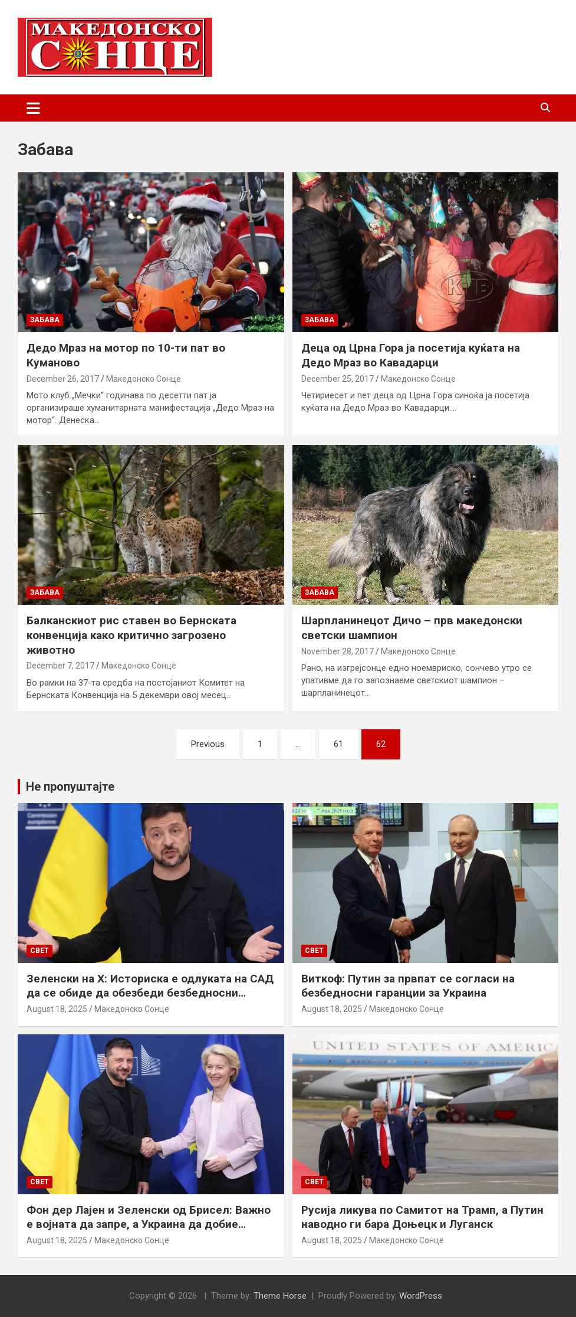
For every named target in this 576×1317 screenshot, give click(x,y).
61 (338, 744)
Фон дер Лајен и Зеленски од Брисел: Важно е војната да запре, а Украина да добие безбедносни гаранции (149, 1224)
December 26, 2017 (63, 379)
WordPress (420, 1295)
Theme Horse (280, 1295)
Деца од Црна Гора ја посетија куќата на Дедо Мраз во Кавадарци (410, 355)
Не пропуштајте (70, 786)
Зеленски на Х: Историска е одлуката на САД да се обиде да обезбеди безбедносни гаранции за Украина (150, 993)
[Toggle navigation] (33, 108)
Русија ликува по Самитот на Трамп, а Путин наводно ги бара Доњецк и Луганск (422, 1217)
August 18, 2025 (57, 1009)
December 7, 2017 (60, 665)
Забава (45, 320)
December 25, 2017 (337, 379)
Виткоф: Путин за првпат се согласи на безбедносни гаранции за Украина (408, 986)
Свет (39, 950)
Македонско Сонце (143, 379)
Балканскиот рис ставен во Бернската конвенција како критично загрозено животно (131, 635)
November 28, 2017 (337, 651)
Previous (208, 744)
